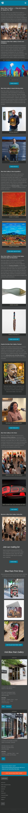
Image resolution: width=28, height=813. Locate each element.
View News (14, 509)
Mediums (3, 786)
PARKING (8, 706)
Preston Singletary (14, 265)
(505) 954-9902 (5, 695)
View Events (14, 83)
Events (3, 788)
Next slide (10, 79)
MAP (3, 706)
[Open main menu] (26, 3)
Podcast (3, 793)
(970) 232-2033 (5, 749)
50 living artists (15, 185)
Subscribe (14, 561)
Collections (4, 795)
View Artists (14, 166)
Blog (2, 791)
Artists (3, 782)
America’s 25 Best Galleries (8, 437)
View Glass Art (14, 339)
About (2, 799)
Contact (3, 797)
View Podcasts (14, 427)
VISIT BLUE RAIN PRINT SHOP (14, 773)
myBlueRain (4, 778)
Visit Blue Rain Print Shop (14, 644)
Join (3, 803)
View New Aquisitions (14, 251)
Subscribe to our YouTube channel (15, 355)
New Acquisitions (6, 784)
